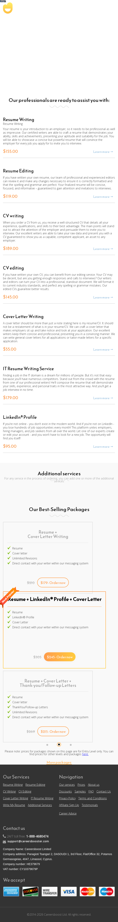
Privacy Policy (67, 798)
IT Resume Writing (42, 798)
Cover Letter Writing (15, 798)
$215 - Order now (53, 731)
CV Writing (9, 791)
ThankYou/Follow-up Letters (30, 707)
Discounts (65, 791)
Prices (81, 785)
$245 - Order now (60, 657)
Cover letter (19, 553)
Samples (80, 791)
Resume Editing (35, 785)
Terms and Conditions (92, 798)
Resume (17, 548)
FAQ (91, 791)
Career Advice (68, 813)
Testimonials (90, 805)
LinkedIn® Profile (23, 617)
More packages (59, 763)
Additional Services (40, 805)
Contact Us (104, 791)
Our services (67, 785)
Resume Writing (13, 785)
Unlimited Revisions (24, 558)
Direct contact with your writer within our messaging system (50, 563)
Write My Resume (14, 805)
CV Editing (25, 791)
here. (85, 754)
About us (93, 785)
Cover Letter (20, 622)
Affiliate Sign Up (69, 805)
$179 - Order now (53, 582)
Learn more (101, 151)
